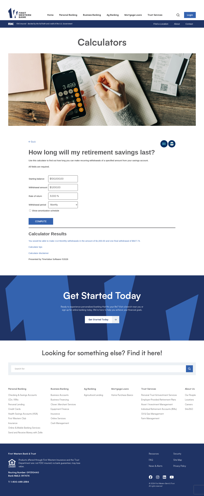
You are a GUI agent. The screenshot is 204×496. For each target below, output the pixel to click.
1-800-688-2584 (20, 481)
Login (190, 15)
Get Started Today (98, 319)
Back (32, 141)
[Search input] (99, 368)
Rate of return (35, 196)
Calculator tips (35, 247)
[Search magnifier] (189, 368)
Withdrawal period (37, 204)
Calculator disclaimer (39, 253)
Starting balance (36, 179)
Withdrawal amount (38, 187)
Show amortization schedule (45, 210)
